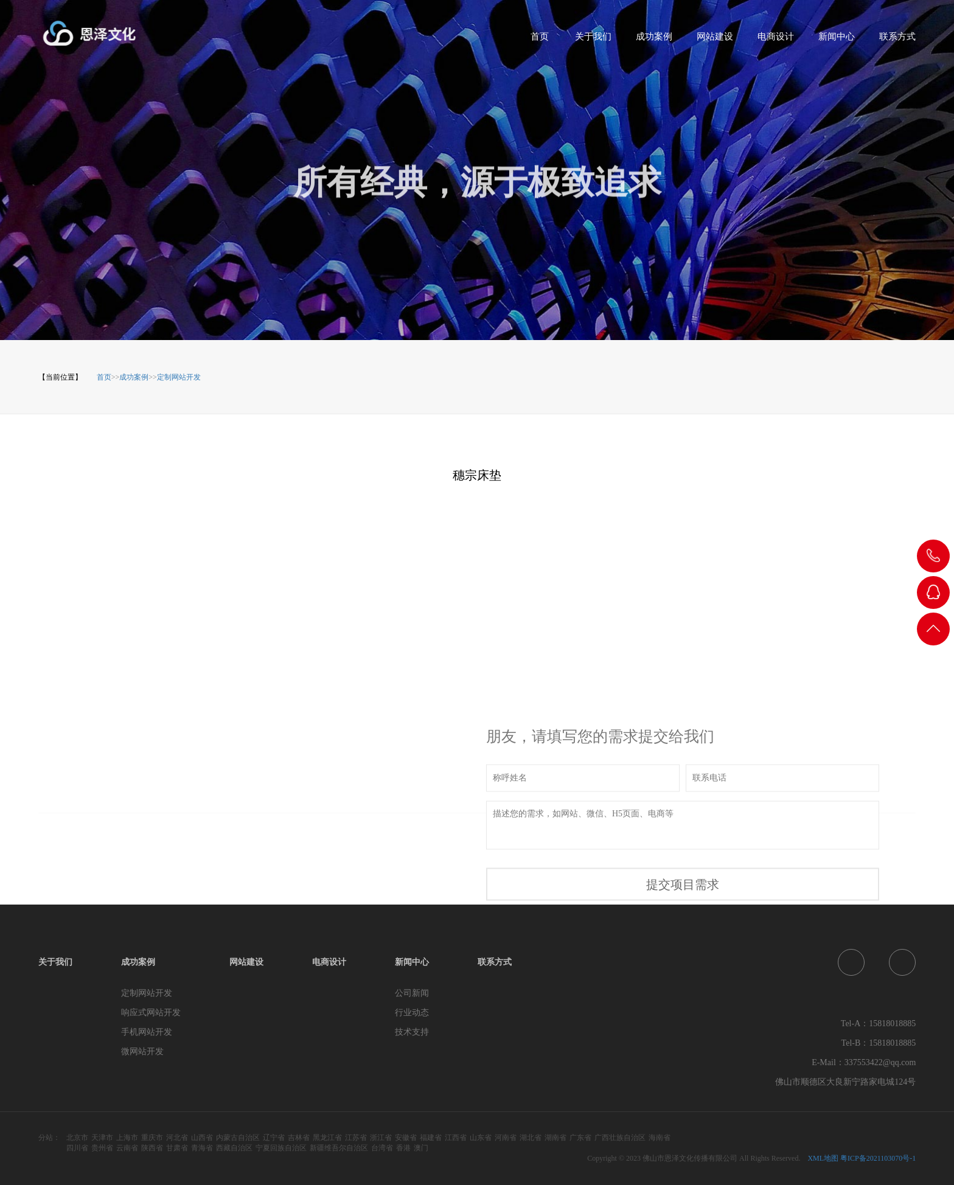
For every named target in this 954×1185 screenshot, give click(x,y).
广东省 (580, 1137)
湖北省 (530, 1137)
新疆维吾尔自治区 (339, 1148)
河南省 (506, 1137)
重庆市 (152, 1137)
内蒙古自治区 (238, 1137)
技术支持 (412, 1032)
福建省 (431, 1137)
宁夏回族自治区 (281, 1148)
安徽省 (406, 1137)
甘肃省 (177, 1148)
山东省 (481, 1137)
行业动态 (412, 1012)
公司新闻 (412, 993)
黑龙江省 (327, 1137)
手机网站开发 (146, 1032)
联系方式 (897, 40)
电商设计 (775, 40)
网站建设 (715, 40)
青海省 (202, 1148)
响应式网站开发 (151, 1012)
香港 (403, 1148)
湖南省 (555, 1137)
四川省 (77, 1148)
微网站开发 (142, 1051)
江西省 (456, 1137)
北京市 (77, 1137)
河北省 (177, 1137)
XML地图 (822, 1158)
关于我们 (593, 40)
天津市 (102, 1137)
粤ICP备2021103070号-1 (878, 1158)
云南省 (127, 1148)
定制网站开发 (179, 377)
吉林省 (299, 1137)
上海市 (127, 1137)
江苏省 (356, 1137)
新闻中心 (836, 40)
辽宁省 (274, 1137)
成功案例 (654, 40)
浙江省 (381, 1137)
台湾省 (382, 1148)
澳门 (421, 1148)
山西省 (202, 1137)
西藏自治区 (234, 1148)
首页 (540, 40)
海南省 (659, 1137)
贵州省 (102, 1148)
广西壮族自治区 (620, 1137)
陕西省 (152, 1148)
